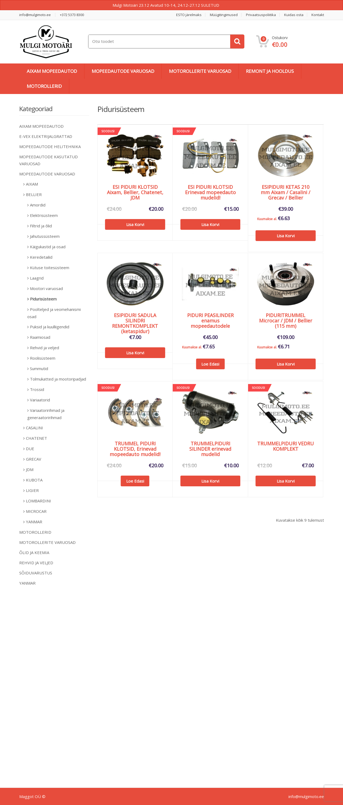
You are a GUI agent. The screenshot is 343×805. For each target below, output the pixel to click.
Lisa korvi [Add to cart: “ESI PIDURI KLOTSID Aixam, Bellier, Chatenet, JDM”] (135, 224)
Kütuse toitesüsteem (49, 267)
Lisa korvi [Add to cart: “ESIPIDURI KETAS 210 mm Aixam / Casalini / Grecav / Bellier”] (286, 235)
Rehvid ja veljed (44, 347)
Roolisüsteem (42, 358)
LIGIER (32, 490)
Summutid (39, 368)
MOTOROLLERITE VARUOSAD (200, 71)
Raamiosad (40, 337)
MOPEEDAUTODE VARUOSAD (123, 71)
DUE (30, 448)
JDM (29, 469)
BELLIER (34, 194)
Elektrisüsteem (44, 215)
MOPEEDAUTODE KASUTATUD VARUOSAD (48, 160)
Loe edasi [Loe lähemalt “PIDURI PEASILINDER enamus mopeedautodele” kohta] (210, 364)
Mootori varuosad (46, 288)
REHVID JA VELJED (36, 562)
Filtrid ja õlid (41, 225)
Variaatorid (40, 400)
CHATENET (36, 438)
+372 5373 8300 (72, 15)
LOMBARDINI (38, 500)
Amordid (37, 205)
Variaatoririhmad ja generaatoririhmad (45, 414)
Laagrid (37, 278)
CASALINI (34, 427)
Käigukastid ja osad (47, 246)
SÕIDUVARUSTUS (35, 572)
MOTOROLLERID (44, 86)
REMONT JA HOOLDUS (270, 71)
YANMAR (34, 521)
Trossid (37, 389)
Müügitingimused (224, 15)
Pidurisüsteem (43, 299)
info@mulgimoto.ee (35, 15)
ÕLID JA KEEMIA (34, 552)
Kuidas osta (293, 15)
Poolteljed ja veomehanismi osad (54, 313)
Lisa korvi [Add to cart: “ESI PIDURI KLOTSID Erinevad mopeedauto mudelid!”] (210, 224)
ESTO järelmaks (189, 15)
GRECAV (33, 459)
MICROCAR (36, 511)
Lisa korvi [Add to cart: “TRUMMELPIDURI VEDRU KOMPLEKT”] (286, 481)
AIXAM (32, 184)
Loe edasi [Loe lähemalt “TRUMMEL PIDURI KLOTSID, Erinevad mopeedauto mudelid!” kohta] (135, 481)
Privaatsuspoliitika (261, 15)
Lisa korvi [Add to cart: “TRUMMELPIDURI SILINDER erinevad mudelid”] (210, 481)
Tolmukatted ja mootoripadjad (58, 379)
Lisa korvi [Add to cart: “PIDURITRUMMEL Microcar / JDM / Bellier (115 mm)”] (286, 364)
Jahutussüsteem (45, 236)
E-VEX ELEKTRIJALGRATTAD (45, 136)
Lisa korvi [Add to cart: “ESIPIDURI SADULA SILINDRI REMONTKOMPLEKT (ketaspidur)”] (135, 352)
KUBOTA (34, 480)
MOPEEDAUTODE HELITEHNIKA (50, 146)
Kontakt (317, 15)
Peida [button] (225, 5)
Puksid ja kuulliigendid (49, 326)
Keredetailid (41, 257)
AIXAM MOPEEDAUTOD (52, 71)
